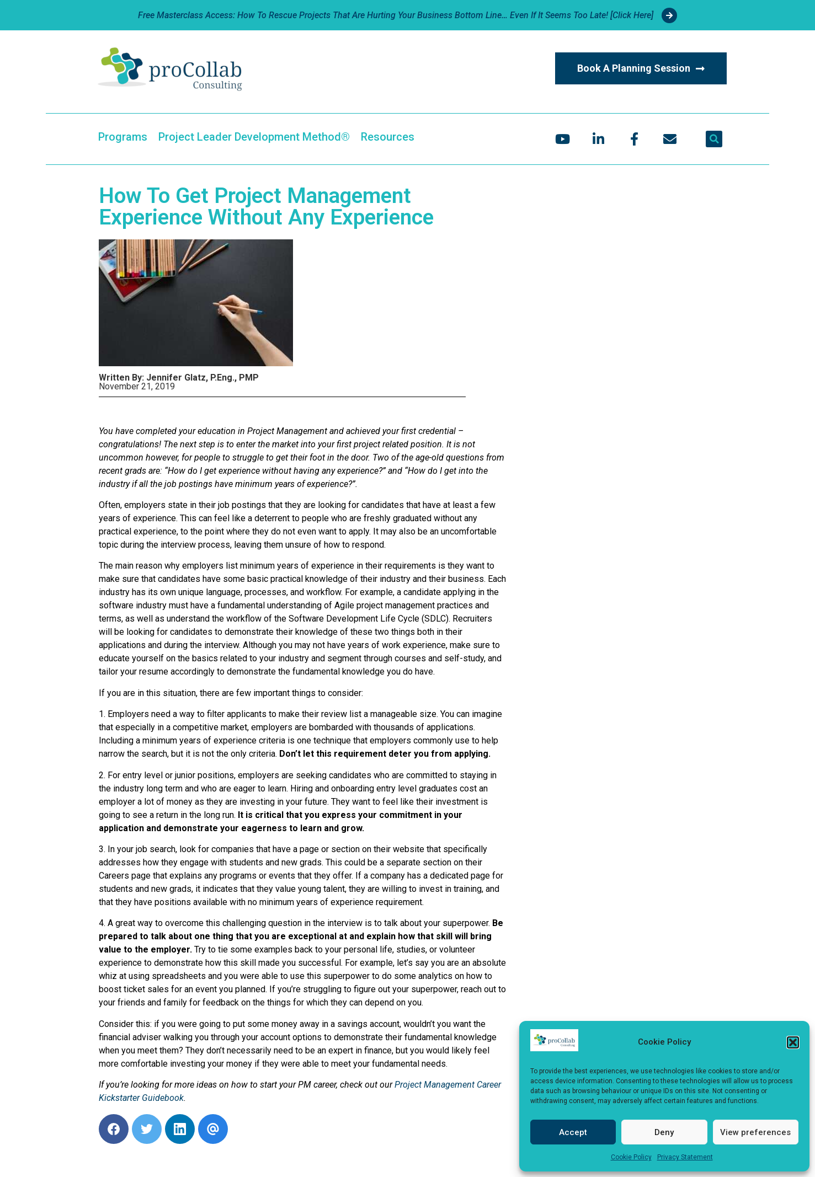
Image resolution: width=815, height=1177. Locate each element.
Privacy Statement (685, 1157)
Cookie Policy (631, 1157)
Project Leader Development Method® (254, 136)
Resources (387, 136)
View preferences (755, 1132)
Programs (122, 136)
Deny (664, 1132)
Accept (573, 1132)
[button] (792, 1042)
